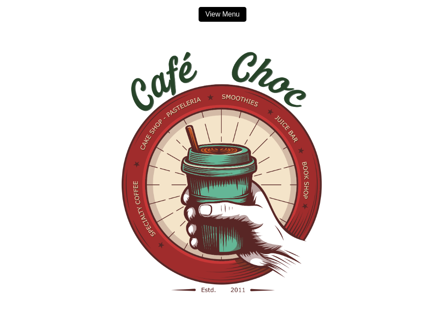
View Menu (223, 14)
